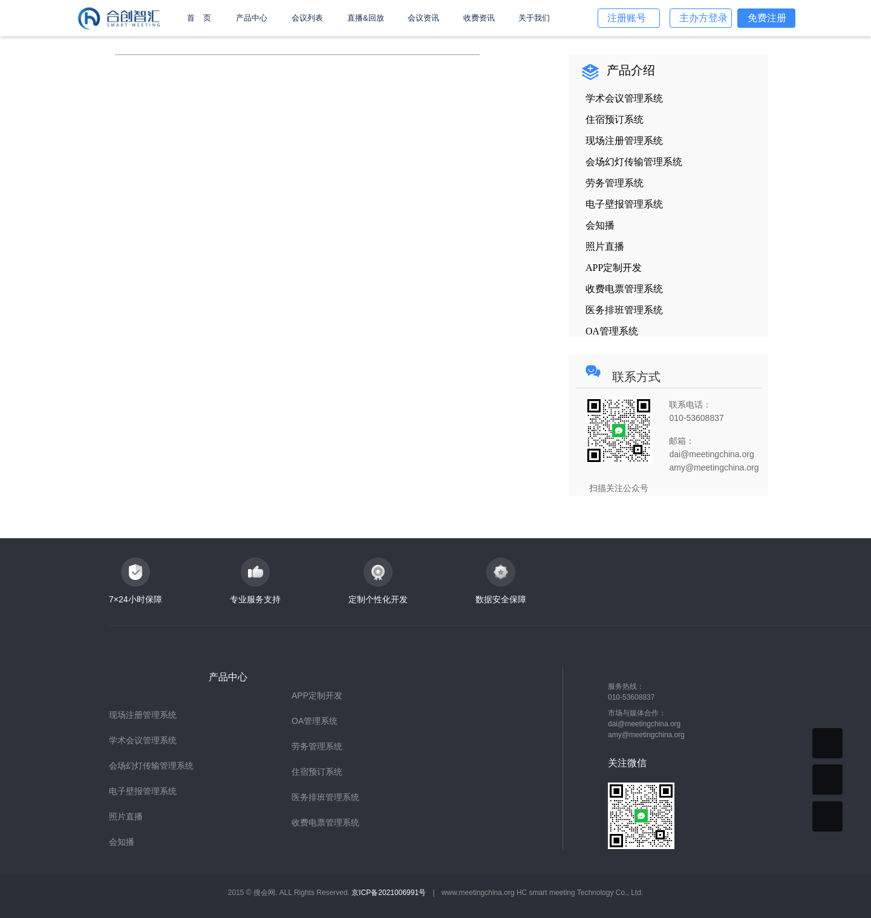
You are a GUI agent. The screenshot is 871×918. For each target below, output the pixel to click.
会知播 (121, 842)
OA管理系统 (315, 721)
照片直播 (126, 816)
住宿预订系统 (317, 771)
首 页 (199, 17)
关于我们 (534, 17)
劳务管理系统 (317, 746)
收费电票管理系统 (325, 822)
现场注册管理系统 (143, 715)
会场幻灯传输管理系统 (151, 765)
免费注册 (767, 18)
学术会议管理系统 (143, 740)
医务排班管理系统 (325, 797)
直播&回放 (365, 17)
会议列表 (307, 17)
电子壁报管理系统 (143, 791)
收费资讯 (479, 17)
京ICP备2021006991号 (388, 892)
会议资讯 (423, 17)
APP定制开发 (317, 695)
